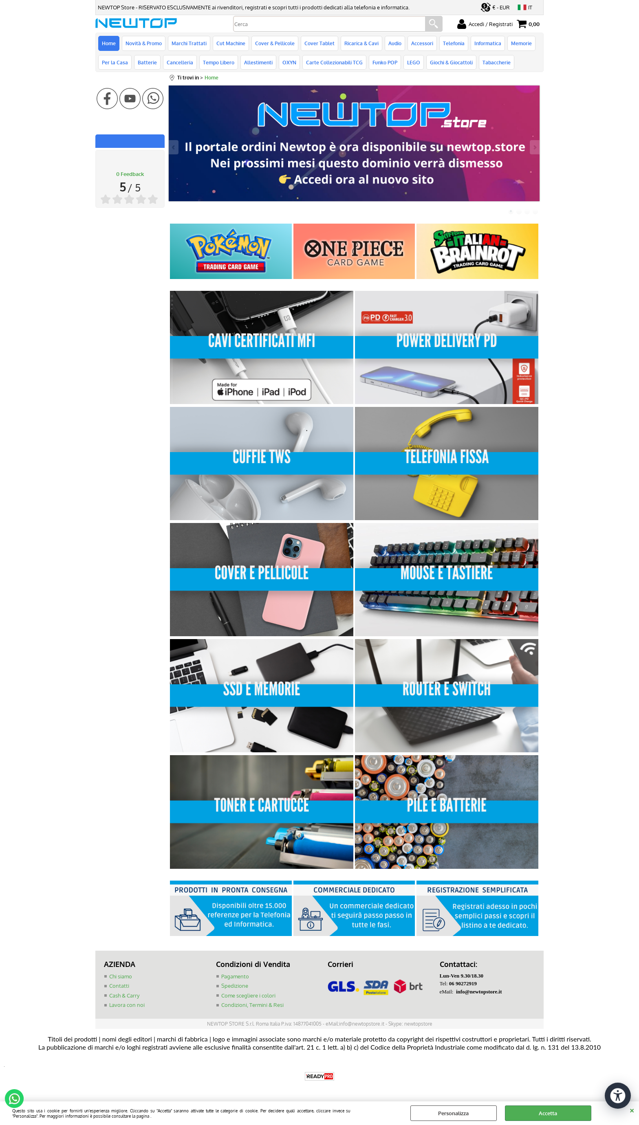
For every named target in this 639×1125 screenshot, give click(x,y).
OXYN (289, 62)
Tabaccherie (497, 62)
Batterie (147, 62)
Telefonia (454, 43)
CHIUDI (632, 1109)
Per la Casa (115, 62)
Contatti (119, 985)
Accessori (422, 43)
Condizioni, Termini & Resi (252, 1005)
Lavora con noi (127, 1005)
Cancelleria (180, 62)
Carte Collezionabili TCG (334, 62)
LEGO (413, 62)
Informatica (487, 43)
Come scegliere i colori (248, 995)
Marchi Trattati (189, 43)
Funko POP (384, 62)
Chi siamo (120, 976)
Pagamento (235, 976)
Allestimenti (258, 62)
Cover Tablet (319, 43)
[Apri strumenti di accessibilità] (618, 1096)
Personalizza (453, 1113)
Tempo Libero (218, 62)
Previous (174, 147)
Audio (394, 43)
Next (534, 147)
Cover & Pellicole (275, 43)
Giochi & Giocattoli (451, 62)
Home (109, 43)
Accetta (548, 1113)
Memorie (521, 43)
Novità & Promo (144, 43)
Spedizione (234, 985)
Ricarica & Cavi (361, 43)
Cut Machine (230, 43)
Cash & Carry (124, 995)
